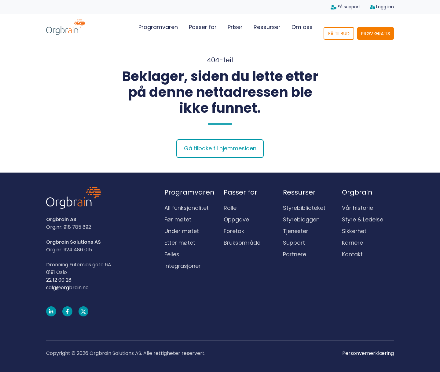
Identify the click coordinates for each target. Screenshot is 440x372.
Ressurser (267, 27)
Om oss (302, 27)
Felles (171, 254)
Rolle (230, 208)
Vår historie (357, 208)
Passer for (203, 27)
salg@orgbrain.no (67, 287)
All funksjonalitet (186, 208)
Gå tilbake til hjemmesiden (220, 148)
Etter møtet (179, 242)
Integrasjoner (182, 266)
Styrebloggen (301, 219)
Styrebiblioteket (304, 208)
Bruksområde (242, 242)
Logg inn (382, 7)
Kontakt (352, 254)
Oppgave (236, 219)
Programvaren (158, 27)
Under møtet (181, 231)
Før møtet (177, 219)
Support (294, 242)
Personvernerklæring (368, 353)
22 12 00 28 (59, 279)
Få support (345, 7)
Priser (235, 27)
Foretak (234, 231)
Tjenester (295, 231)
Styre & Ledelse (362, 219)
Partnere (294, 254)
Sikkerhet (354, 231)
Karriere (352, 242)
